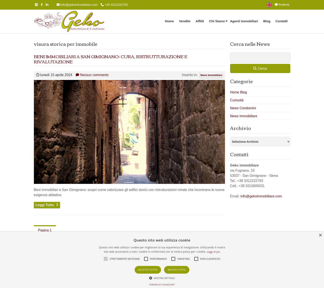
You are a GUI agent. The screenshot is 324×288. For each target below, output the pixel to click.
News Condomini (243, 108)
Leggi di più (213, 251)
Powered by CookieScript (162, 284)
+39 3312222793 (114, 4)
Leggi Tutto (45, 205)
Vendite (184, 21)
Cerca (260, 68)
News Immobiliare (211, 75)
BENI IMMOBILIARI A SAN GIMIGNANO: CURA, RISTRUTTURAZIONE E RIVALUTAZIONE (110, 58)
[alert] (162, 260)
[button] (162, 278)
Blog (266, 21)
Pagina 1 (45, 230)
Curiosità (237, 100)
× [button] (320, 235)
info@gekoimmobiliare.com (77, 4)
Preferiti (282, 4)
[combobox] (260, 141)
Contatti (282, 21)
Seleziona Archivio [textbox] (245, 141)
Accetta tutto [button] (147, 269)
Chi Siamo (217, 21)
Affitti (200, 21)
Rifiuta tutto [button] (176, 269)
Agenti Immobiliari (244, 21)
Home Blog (238, 92)
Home (169, 21)
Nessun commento (92, 75)
